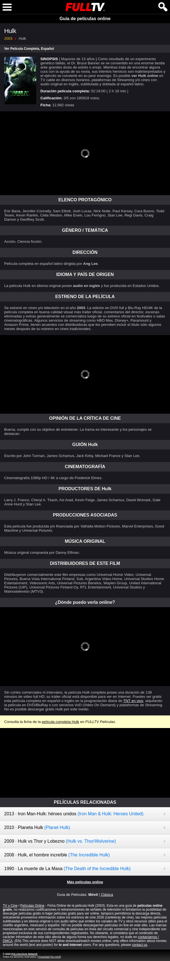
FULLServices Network (24, 954)
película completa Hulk (60, 722)
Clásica (107, 894)
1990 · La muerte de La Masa (67, 868)
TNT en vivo (133, 701)
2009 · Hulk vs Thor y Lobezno (60, 841)
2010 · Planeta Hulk (37, 827)
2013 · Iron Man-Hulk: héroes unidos (74, 813)
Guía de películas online (84, 18)
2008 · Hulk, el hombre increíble (57, 854)
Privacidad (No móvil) (49, 956)
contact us (139, 945)
